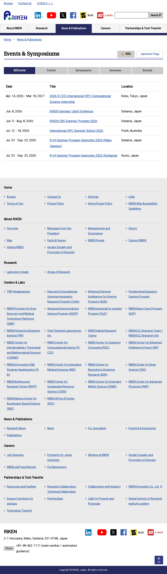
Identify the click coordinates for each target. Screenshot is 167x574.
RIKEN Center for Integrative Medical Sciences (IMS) (64, 367)
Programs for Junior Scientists (59, 457)
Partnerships (55, 498)
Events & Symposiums (142, 428)
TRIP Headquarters (18, 291)
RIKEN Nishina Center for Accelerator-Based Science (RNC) (23, 403)
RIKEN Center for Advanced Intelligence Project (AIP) (145, 345)
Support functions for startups (20, 501)
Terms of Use (15, 203)
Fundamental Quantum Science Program (143, 294)
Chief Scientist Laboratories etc (64, 333)
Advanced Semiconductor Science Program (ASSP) (63, 311)
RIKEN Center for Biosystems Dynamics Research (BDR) (101, 369)
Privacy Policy (55, 203)
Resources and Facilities (21, 486)
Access (8, 3)
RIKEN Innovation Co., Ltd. (145, 486)
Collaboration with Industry (104, 486)
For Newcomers (57, 467)
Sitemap (93, 196)
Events (51, 70)
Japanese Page (149, 53)
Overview (12, 228)
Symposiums (83, 70)
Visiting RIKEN (15, 247)
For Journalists (97, 428)
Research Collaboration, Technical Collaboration (61, 489)
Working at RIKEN (98, 455)
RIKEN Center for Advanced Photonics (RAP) (145, 384)
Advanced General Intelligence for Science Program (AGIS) (102, 296)
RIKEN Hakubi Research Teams (102, 333)
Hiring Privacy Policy (100, 203)
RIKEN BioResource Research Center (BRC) (22, 384)
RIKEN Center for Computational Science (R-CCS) (63, 347)
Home (7, 39)
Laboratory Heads (18, 272)
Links (132, 196)
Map (9, 240)
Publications (14, 435)
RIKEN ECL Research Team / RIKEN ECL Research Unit (146, 333)
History (133, 228)
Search (154, 15)
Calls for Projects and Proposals (101, 501)
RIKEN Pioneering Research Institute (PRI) (23, 333)
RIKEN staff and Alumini (21, 467)
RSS (128, 53)
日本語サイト (45, 3)
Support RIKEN (137, 240)
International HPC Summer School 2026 (76, 131)
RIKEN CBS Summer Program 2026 (73, 121)
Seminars (115, 70)
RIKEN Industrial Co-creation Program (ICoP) (105, 311)
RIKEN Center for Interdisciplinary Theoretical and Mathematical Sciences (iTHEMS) (24, 350)
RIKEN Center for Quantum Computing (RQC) (104, 345)
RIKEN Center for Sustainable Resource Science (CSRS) (60, 386)
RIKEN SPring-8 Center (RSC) (61, 401)
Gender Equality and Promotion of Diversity (61, 250)
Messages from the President (59, 231)
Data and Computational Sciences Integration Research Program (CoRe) (63, 296)
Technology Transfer (19, 510)
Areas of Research (58, 272)
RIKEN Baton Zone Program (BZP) (145, 311)
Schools (147, 70)
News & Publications (29, 39)
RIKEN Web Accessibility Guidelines (143, 206)
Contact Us (25, 3)
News (50, 428)
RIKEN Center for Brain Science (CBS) (142, 367)
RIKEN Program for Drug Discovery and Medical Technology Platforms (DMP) (21, 316)
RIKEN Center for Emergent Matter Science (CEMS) (104, 384)
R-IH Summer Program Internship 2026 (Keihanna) (83, 155)
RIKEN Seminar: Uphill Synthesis (71, 111)
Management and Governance (99, 231)
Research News (16, 428)
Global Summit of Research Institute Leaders (145, 501)
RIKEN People (96, 240)
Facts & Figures (56, 240)
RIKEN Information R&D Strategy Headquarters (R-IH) (23, 369)
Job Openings (15, 455)
